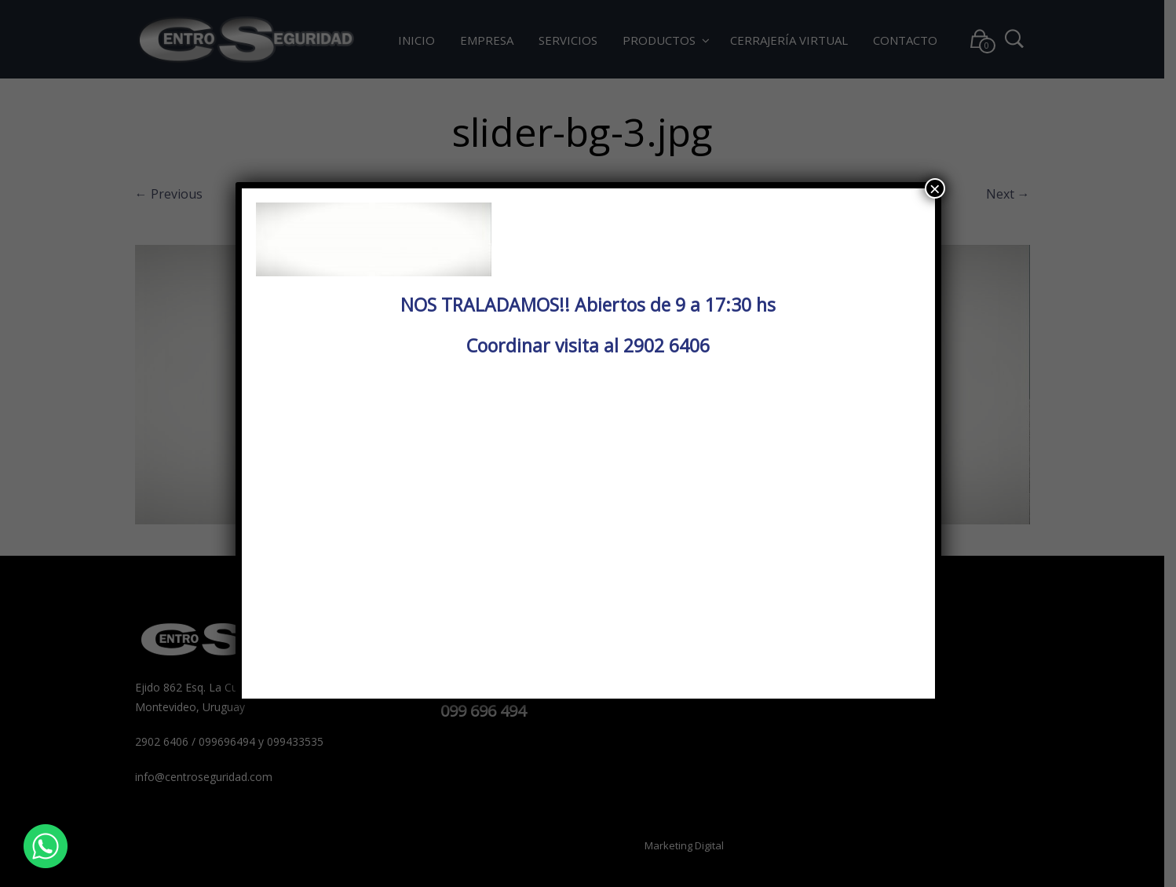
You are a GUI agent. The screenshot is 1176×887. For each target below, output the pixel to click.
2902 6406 (666, 345)
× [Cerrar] (934, 188)
